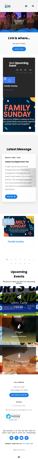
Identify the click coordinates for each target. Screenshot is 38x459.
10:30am (26, 443)
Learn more (19, 49)
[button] (26, 6)
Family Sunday (16, 241)
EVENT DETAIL (10, 90)
